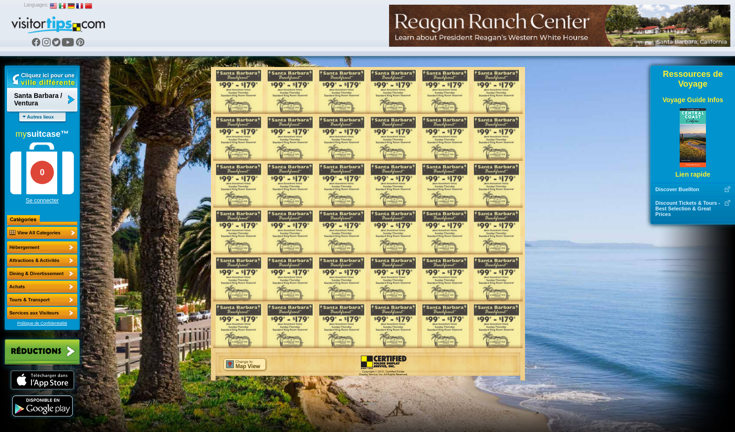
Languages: (36, 4)
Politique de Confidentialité (42, 323)
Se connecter (42, 200)
